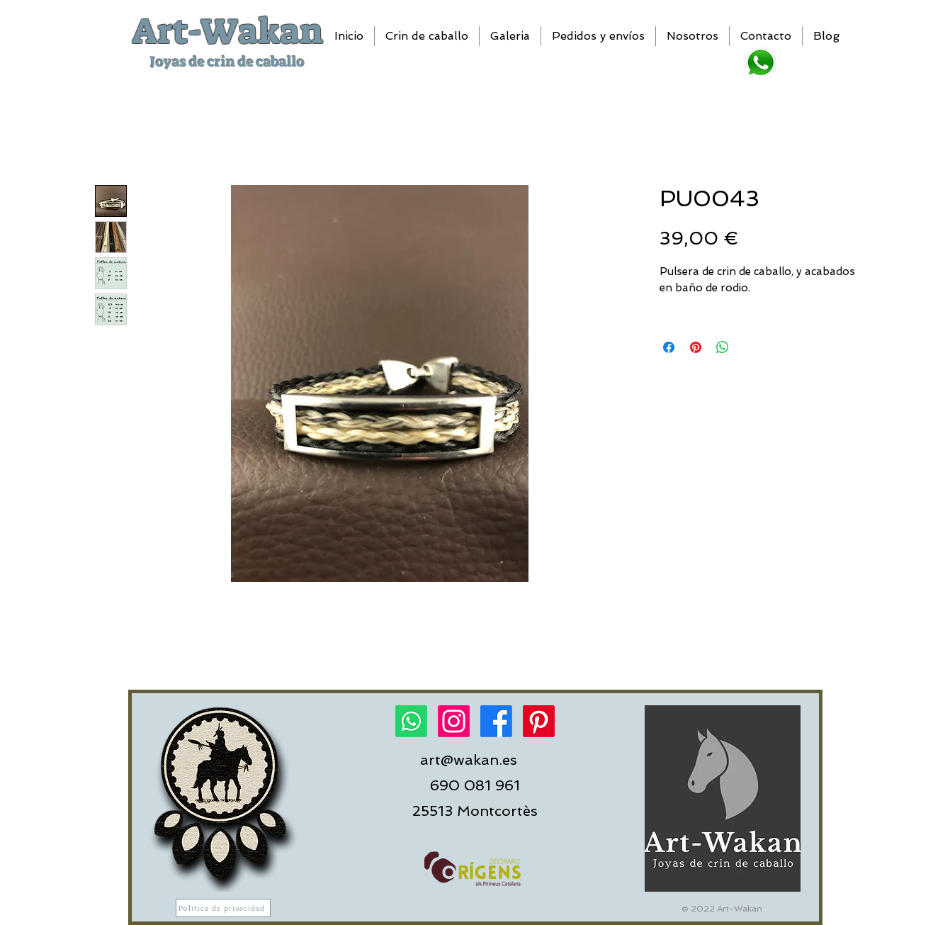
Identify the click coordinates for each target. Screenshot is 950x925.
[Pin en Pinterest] (695, 347)
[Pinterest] (539, 721)
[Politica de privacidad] (223, 908)
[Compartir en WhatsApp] (722, 347)
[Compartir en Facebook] (668, 347)
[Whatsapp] (411, 721)
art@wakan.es (468, 759)
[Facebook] (496, 721)
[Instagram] (454, 721)
